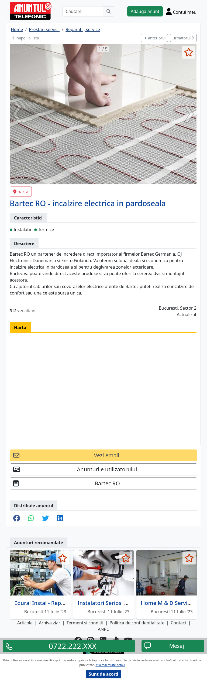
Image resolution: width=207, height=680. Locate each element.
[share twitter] (45, 518)
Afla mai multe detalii (110, 665)
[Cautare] (82, 11)
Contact (178, 623)
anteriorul (154, 37)
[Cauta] (108, 11)
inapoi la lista (25, 37)
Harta (20, 327)
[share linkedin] (60, 518)
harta (20, 192)
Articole (25, 623)
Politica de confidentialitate (137, 623)
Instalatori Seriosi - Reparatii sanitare (125, 603)
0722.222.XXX (72, 646)
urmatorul (183, 37)
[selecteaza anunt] (188, 52)
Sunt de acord (103, 674)
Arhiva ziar (49, 623)
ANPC (103, 629)
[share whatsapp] (31, 518)
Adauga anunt (145, 11)
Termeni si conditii (85, 623)
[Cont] (181, 11)
